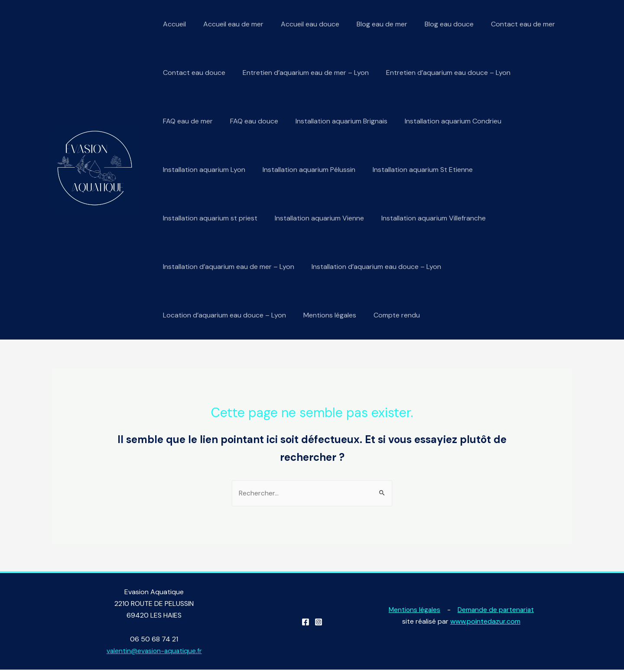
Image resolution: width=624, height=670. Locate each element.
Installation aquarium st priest (208, 218)
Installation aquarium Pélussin (303, 169)
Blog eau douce (433, 24)
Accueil (172, 24)
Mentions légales (324, 315)
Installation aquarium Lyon (202, 169)
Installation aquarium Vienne (314, 218)
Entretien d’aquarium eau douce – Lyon (439, 72)
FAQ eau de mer (186, 121)
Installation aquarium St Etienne (414, 169)
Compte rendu (388, 315)
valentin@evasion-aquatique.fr (154, 651)
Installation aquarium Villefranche (425, 218)
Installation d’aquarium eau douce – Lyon (371, 266)
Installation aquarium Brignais (333, 121)
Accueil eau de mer (228, 24)
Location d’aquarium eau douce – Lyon (222, 315)
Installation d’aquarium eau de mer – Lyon (226, 266)
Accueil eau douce (301, 24)
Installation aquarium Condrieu (441, 121)
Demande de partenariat (496, 609)
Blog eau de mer (369, 24)
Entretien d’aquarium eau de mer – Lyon (300, 72)
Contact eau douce (192, 72)
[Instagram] (318, 622)
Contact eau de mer (504, 24)
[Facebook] (305, 622)
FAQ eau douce (249, 121)
